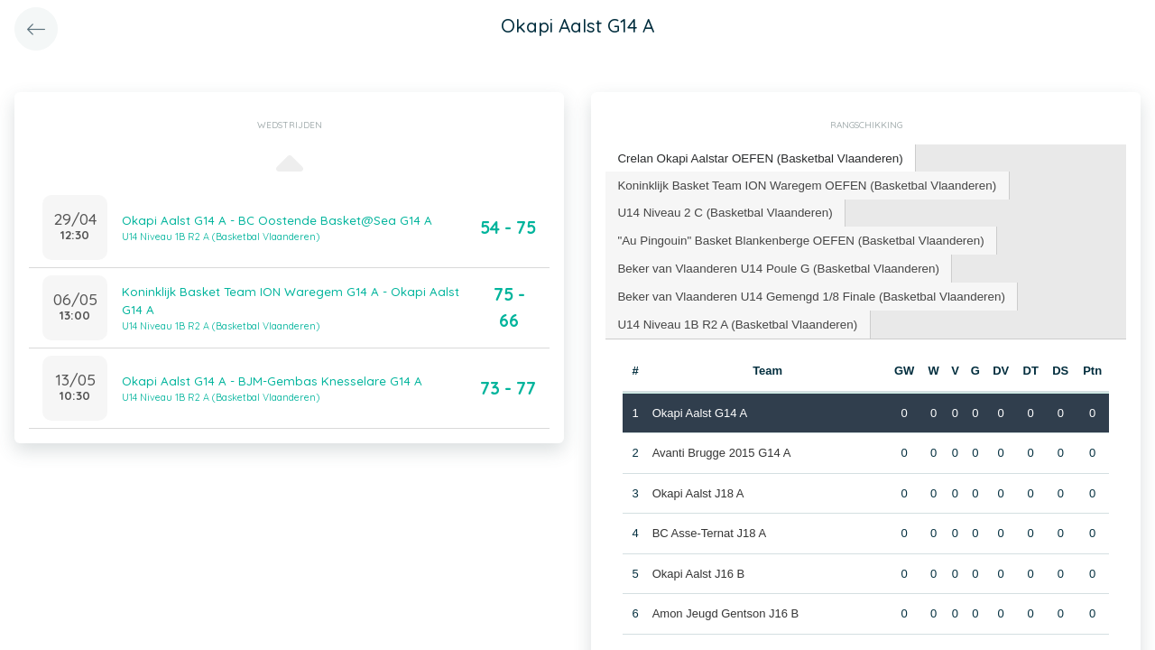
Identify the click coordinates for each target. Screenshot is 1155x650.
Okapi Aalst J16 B (697, 567)
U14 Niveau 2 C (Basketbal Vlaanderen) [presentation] (721, 210)
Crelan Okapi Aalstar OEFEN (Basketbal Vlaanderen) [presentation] (755, 157)
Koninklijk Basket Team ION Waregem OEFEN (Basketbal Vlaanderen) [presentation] (801, 183)
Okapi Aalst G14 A (699, 406)
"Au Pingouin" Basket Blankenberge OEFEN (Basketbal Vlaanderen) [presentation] (795, 237)
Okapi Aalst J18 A (697, 487)
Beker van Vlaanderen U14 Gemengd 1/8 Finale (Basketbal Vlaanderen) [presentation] (805, 291)
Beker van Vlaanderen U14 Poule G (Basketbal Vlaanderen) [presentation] (773, 264)
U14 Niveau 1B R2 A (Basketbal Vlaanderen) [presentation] (733, 318)
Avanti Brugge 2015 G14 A (720, 446)
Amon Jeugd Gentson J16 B (725, 607)
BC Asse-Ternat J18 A (708, 527)
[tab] (756, 158)
